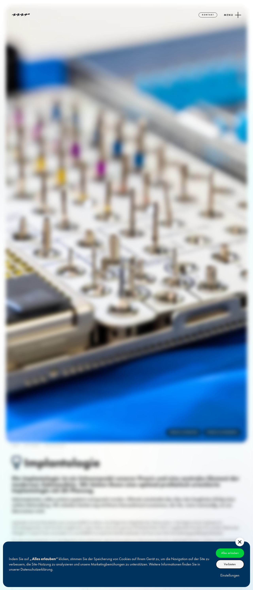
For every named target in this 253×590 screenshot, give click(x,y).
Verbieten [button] (230, 564)
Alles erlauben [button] (230, 553)
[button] (239, 542)
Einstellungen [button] (229, 575)
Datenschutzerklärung (36, 569)
